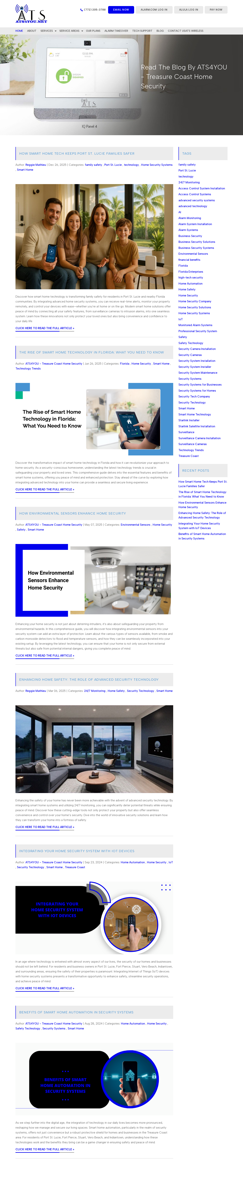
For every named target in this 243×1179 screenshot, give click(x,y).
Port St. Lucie (113, 165)
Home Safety (116, 691)
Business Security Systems (196, 248)
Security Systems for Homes (197, 390)
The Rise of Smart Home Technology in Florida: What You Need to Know (91, 352)
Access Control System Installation (201, 188)
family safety (93, 165)
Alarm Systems (188, 230)
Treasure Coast (75, 867)
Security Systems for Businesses (200, 384)
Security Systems (53, 1028)
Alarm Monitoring (189, 218)
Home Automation (133, 862)
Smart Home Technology (194, 414)
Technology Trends (28, 368)
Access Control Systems (194, 194)
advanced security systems (196, 200)
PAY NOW (216, 9)
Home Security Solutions (194, 307)
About (31, 30)
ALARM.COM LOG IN (154, 9)
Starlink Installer (188, 420)
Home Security (141, 363)
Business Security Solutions (196, 242)
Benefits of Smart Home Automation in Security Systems (76, 1012)
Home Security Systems (157, 165)
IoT (171, 862)
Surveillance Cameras (192, 444)
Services (47, 30)
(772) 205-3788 (95, 9)
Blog (160, 30)
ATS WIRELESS (194, 30)
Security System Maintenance (197, 372)
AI (179, 212)
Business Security (190, 236)
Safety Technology (27, 1028)
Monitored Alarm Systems (195, 325)
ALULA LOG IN (188, 9)
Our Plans (93, 30)
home (19, 30)
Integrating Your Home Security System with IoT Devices (77, 851)
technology (131, 165)
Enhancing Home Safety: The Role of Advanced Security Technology (89, 679)
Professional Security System (197, 331)
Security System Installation (196, 361)
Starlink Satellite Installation (196, 426)
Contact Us (176, 30)
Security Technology (140, 691)
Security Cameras (190, 355)
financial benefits (189, 260)
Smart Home (25, 169)
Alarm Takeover (116, 30)
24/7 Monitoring (94, 691)
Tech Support (142, 30)
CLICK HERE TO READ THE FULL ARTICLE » (44, 328)
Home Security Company (194, 301)
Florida (124, 363)
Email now (121, 9)
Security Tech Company (194, 396)
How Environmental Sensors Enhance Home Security (72, 513)
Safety (21, 529)
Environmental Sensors (135, 524)
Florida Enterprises (190, 271)
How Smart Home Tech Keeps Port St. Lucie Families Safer (77, 153)
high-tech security (190, 277)
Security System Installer (194, 367)
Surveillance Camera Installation (199, 438)
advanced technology (192, 206)
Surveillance (186, 432)
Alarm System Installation (195, 224)
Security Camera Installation (197, 349)
